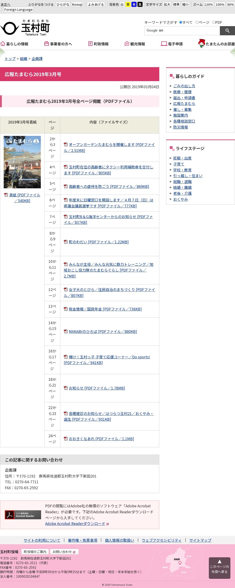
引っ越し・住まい (188, 175)
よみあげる (96, 4)
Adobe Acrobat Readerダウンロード (77, 523)
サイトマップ (200, 540)
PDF (218, 22)
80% (230, 4)
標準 (176, 4)
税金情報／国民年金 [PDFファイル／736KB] (105, 309)
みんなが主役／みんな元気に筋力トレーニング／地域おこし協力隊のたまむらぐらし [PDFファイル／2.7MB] (108, 270)
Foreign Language (18, 9)
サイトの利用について (42, 540)
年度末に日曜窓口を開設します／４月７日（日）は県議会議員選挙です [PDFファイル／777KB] (108, 203)
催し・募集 (182, 109)
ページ (204, 22)
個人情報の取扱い (119, 540)
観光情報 (137, 44)
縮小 (185, 4)
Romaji (77, 4)
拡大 (167, 4)
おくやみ (180, 199)
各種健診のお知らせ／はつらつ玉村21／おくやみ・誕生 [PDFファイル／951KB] (109, 416)
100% (220, 4)
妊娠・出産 (182, 158)
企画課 (37, 58)
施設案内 (180, 115)
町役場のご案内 (35, 551)
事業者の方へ (61, 44)
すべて (187, 22)
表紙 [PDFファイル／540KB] (24, 197)
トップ (10, 58)
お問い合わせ (64, 551)
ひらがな (62, 4)
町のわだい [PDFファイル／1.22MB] (99, 242)
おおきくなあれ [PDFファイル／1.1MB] (101, 438)
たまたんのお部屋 (220, 44)
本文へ (5, 4)
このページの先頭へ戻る (219, 569)
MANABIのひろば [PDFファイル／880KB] (103, 331)
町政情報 (101, 44)
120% (208, 4)
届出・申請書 (184, 97)
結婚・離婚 (182, 187)
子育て (178, 164)
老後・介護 (182, 193)
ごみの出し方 (184, 85)
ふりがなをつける (41, 4)
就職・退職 (182, 181)
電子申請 (175, 44)
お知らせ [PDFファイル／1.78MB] (97, 388)
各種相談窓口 (184, 121)
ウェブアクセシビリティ (162, 540)
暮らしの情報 (17, 44)
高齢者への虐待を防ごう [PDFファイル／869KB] (109, 186)
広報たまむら (184, 103)
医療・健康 (182, 91)
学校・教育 (182, 170)
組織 (23, 58)
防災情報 (180, 127)
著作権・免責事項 (82, 540)
